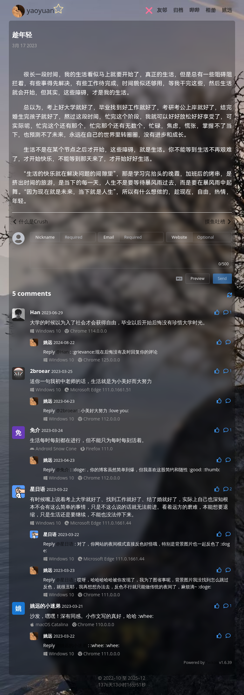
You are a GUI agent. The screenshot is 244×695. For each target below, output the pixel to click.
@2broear (66, 410)
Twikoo (212, 662)
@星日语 (64, 544)
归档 (178, 10)
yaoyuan (40, 10)
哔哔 (194, 10)
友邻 (162, 10)
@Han (62, 352)
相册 (211, 10)
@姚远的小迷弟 (71, 645)
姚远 (227, 10)
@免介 (62, 470)
